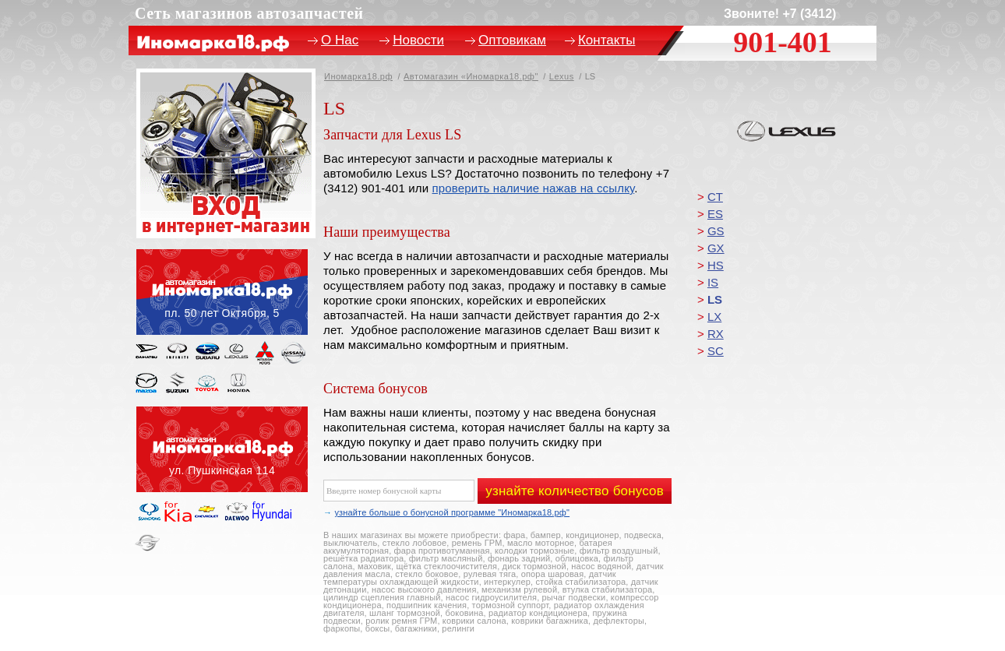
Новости (418, 40)
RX (715, 333)
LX (714, 316)
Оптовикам (512, 40)
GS (716, 231)
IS (712, 282)
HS (715, 265)
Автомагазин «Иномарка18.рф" (471, 76)
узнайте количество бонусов (574, 491)
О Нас (339, 40)
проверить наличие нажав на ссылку (533, 188)
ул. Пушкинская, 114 (222, 449)
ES (715, 213)
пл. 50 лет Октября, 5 (222, 292)
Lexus (561, 76)
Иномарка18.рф (358, 76)
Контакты (606, 40)
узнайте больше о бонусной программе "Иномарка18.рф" (452, 512)
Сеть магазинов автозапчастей (249, 13)
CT (715, 196)
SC (715, 350)
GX (716, 248)
